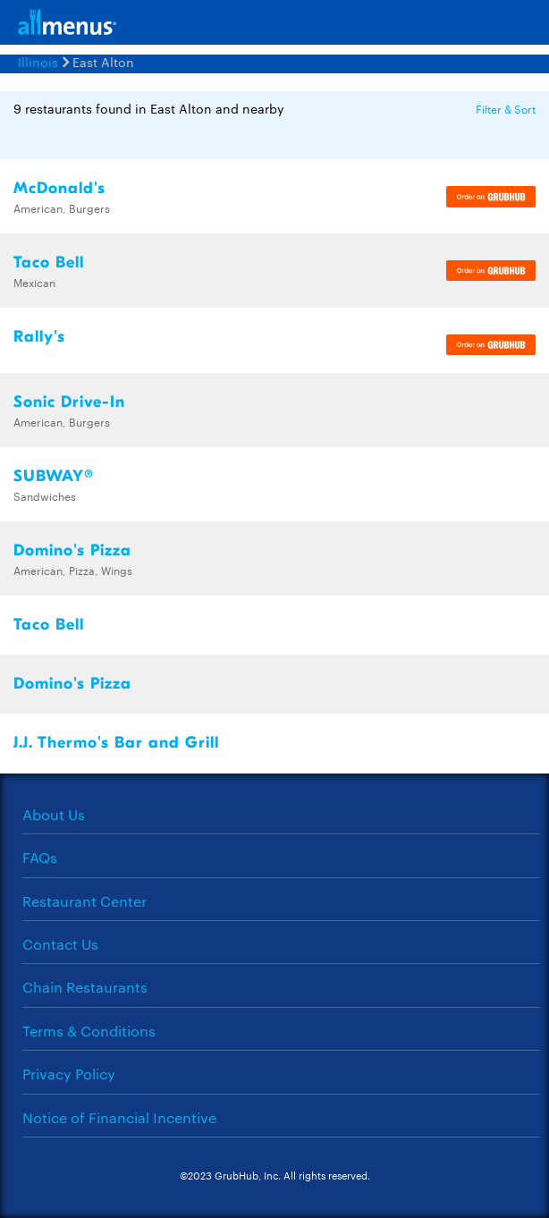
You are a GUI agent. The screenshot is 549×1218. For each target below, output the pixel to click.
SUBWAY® (53, 476)
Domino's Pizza (72, 550)
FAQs (39, 857)
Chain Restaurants (85, 986)
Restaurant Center (84, 901)
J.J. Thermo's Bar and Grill (116, 742)
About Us (53, 814)
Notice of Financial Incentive (119, 1117)
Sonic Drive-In (69, 402)
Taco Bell (48, 262)
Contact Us (60, 944)
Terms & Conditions (89, 1030)
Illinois (38, 62)
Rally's (39, 336)
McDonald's (59, 188)
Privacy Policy (68, 1073)
